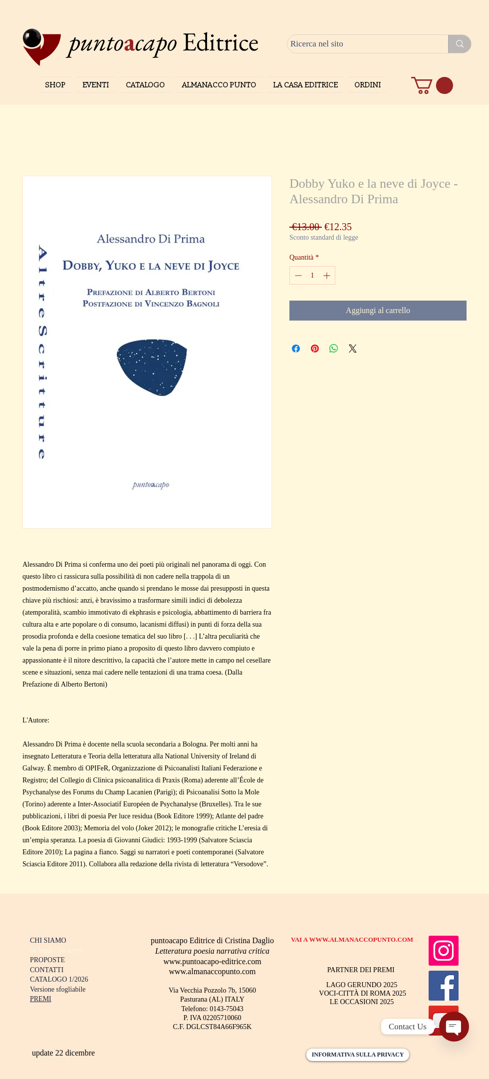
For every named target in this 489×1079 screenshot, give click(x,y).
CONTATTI (46, 970)
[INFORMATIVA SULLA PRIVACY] (357, 1055)
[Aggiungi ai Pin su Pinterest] (315, 349)
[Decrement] (297, 275)
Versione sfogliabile (58, 989)
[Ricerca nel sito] (358, 44)
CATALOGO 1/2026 (59, 979)
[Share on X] (353, 349)
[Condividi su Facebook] (296, 349)
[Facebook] (444, 986)
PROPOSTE (47, 960)
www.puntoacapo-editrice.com (212, 961)
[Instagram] (444, 951)
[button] (432, 85)
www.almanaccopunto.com (212, 971)
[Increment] (327, 275)
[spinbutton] (312, 275)
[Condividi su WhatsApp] (334, 349)
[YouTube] (444, 1021)
